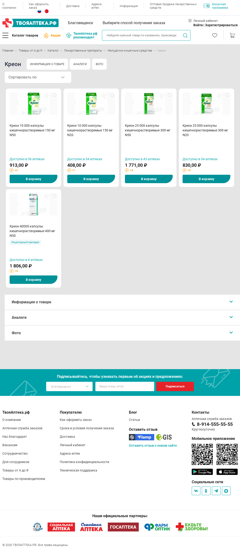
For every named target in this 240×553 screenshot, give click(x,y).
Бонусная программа (216, 5)
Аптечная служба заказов (22, 428)
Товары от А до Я (15, 470)
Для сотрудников (15, 462)
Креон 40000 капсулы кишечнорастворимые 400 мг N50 (32, 231)
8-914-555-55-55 (215, 424)
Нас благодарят (14, 436)
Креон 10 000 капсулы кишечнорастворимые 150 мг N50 (32, 130)
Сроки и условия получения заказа (87, 428)
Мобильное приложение (213, 438)
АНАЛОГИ (80, 64)
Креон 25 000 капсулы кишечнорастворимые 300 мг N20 (205, 130)
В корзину (33, 179)
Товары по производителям (23, 479)
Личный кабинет (73, 445)
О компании (9, 5)
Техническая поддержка (78, 470)
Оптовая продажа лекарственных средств (173, 5)
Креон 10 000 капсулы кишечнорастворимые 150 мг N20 (90, 130)
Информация (129, 6)
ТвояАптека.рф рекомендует (81, 35)
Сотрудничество (15, 453)
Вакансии (9, 445)
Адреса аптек (96, 5)
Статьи (134, 420)
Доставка (72, 6)
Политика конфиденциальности (84, 462)
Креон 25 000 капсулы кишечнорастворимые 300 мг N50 (147, 130)
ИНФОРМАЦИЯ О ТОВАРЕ (47, 64)
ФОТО (99, 64)
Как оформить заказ (39, 5)
